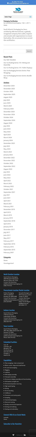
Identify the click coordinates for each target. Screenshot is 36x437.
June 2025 (7, 103)
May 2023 (7, 149)
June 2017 (7, 235)
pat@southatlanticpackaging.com (13, 284)
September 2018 (9, 221)
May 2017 (7, 238)
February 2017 (9, 241)
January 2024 (8, 140)
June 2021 (7, 198)
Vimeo (5, 419)
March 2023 (8, 152)
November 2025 (9, 89)
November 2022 (9, 160)
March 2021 (8, 204)
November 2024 (9, 114)
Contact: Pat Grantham (10, 298)
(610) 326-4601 (8, 301)
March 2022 (8, 183)
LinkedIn (6, 417)
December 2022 (9, 158)
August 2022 (8, 169)
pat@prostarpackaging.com (11, 300)
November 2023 (9, 143)
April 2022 (7, 181)
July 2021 (7, 195)
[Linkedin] (25, 435)
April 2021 (7, 201)
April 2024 (7, 135)
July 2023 (7, 146)
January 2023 (8, 155)
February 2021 (9, 206)
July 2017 (7, 232)
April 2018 (7, 224)
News (5, 25)
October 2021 (8, 189)
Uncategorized (9, 263)
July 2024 (7, 126)
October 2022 (8, 163)
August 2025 (8, 97)
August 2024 (8, 123)
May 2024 (7, 132)
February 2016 (9, 247)
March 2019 (8, 215)
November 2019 (9, 209)
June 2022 (7, 175)
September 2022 (9, 166)
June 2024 (7, 129)
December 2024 (9, 112)
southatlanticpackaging (13, 23)
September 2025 (9, 94)
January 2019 (8, 218)
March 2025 (8, 106)
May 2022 (7, 178)
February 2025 (9, 109)
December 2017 (9, 229)
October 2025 (8, 91)
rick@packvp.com (23, 300)
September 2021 (9, 192)
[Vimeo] (13, 435)
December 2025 (9, 86)
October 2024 (8, 117)
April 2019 (7, 212)
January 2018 (8, 227)
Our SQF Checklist (10, 60)
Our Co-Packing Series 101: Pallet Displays (18, 68)
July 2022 (7, 172)
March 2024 (8, 137)
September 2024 (9, 120)
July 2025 (7, 100)
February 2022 (9, 186)
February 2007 (9, 252)
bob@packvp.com (23, 303)
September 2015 (9, 250)
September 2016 (9, 244)
